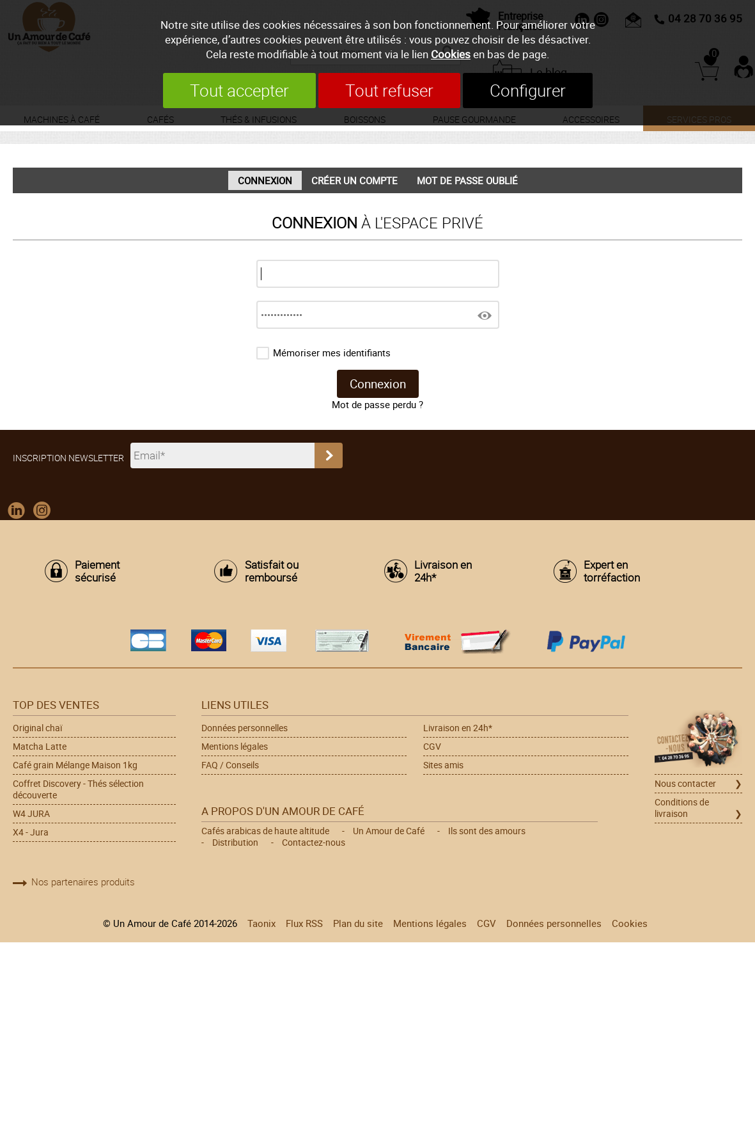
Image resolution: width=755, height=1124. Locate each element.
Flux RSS (304, 923)
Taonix (261, 923)
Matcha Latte (39, 746)
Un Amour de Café (388, 831)
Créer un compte (354, 180)
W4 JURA (31, 813)
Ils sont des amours (486, 831)
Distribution (235, 842)
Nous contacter (685, 783)
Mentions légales (234, 746)
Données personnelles (244, 728)
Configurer (528, 90)
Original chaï (37, 728)
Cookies (451, 54)
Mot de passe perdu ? (377, 404)
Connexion (265, 180)
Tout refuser (389, 90)
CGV (432, 746)
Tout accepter (239, 90)
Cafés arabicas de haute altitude (265, 831)
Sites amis (443, 765)
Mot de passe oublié (467, 180)
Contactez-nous (313, 842)
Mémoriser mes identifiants (332, 352)
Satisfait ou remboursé (272, 571)
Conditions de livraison (682, 807)
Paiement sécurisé (97, 571)
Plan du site (358, 923)
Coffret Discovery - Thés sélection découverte (78, 789)
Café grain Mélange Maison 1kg (75, 765)
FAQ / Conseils (230, 765)
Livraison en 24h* (443, 571)
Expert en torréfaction (612, 571)
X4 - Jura (31, 832)
